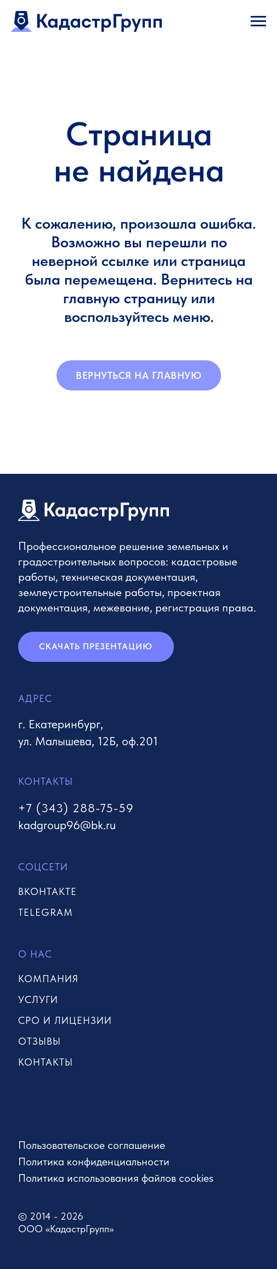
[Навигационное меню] (258, 21)
